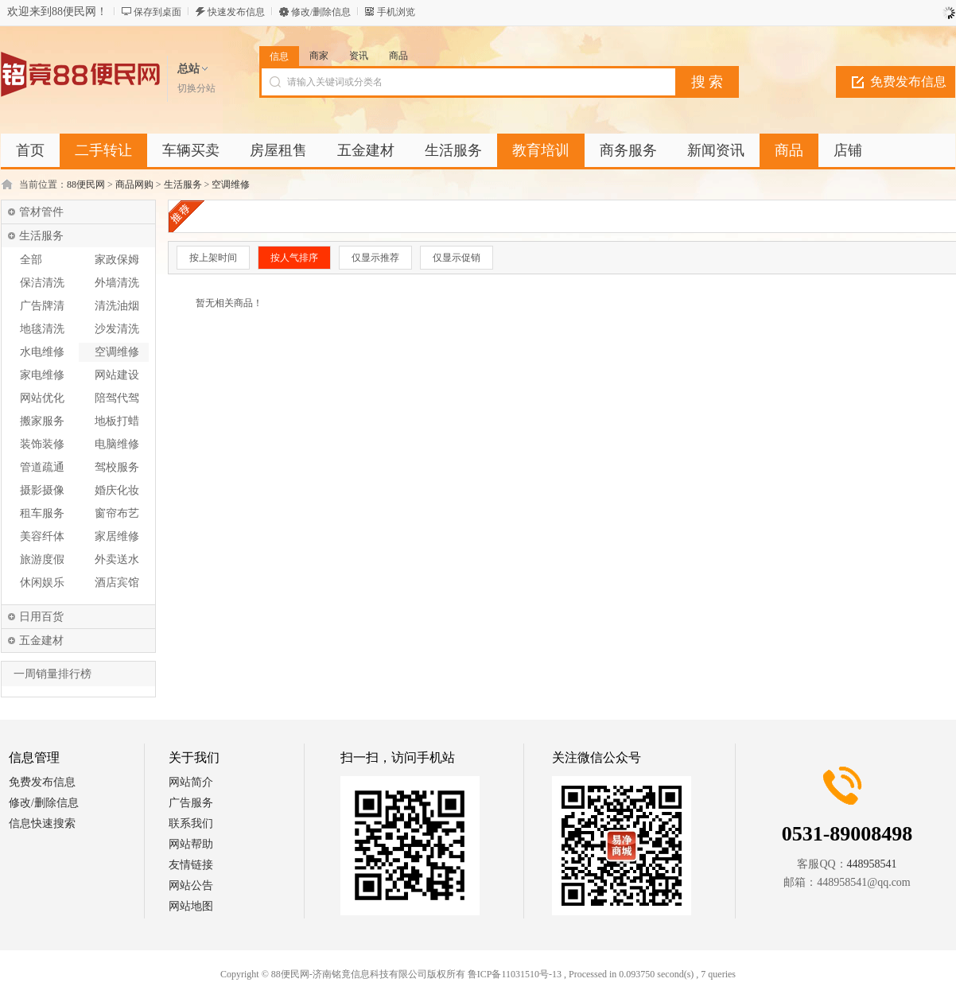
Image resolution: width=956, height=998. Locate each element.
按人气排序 (294, 257)
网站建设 (117, 375)
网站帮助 (191, 844)
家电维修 (42, 375)
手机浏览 (396, 11)
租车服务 (42, 513)
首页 (30, 150)
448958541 (872, 864)
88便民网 (86, 184)
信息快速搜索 (42, 823)
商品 (398, 55)
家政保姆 (117, 260)
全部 (31, 260)
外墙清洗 (117, 283)
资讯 (358, 55)
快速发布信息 (236, 11)
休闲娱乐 (42, 582)
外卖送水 (117, 559)
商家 (318, 55)
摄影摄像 (42, 490)
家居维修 (117, 536)
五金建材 (41, 641)
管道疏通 (42, 467)
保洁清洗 (42, 283)
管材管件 (41, 212)
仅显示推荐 (375, 257)
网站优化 (42, 398)
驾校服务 (117, 467)
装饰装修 (42, 444)
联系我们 (191, 823)
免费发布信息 (908, 81)
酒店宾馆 (117, 582)
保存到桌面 (157, 11)
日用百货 (41, 617)
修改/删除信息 (321, 11)
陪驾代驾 (117, 398)
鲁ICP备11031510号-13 (515, 974)
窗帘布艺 (117, 513)
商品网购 (134, 184)
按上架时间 (213, 257)
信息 (279, 56)
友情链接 (191, 865)
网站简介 (191, 782)
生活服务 (183, 184)
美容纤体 (42, 536)
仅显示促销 (456, 257)
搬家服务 (42, 421)
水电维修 (42, 352)
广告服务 (191, 803)
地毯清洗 (42, 329)
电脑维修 (117, 444)
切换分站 (196, 88)
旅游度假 (42, 559)
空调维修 (231, 184)
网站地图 (191, 906)
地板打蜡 (117, 421)
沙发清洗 (117, 329)
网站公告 (191, 885)
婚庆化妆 (117, 490)
